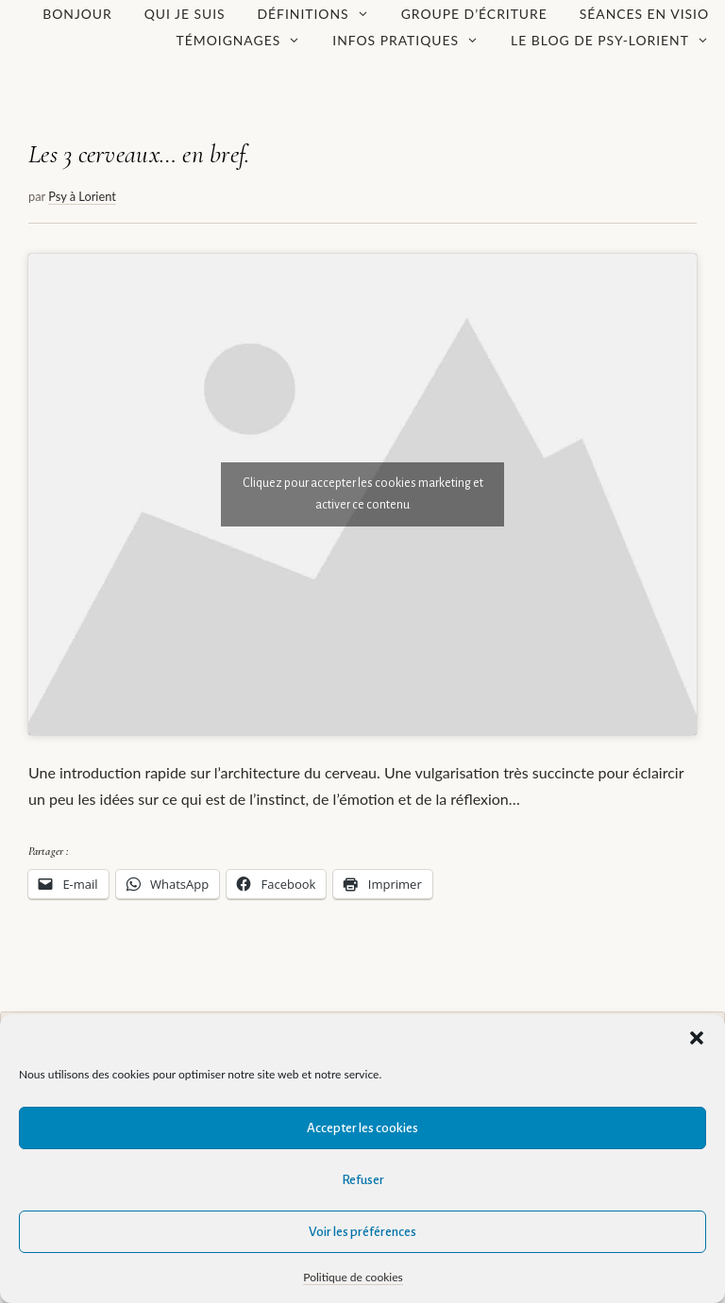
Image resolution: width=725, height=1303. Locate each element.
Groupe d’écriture (474, 14)
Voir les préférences (362, 1232)
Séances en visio (644, 14)
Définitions (321, 14)
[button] (696, 1037)
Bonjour (77, 14)
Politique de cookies (352, 1277)
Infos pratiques (413, 40)
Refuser (363, 1180)
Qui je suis (185, 14)
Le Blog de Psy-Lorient (618, 40)
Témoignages (247, 40)
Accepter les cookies (362, 1128)
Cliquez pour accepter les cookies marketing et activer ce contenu (363, 493)
